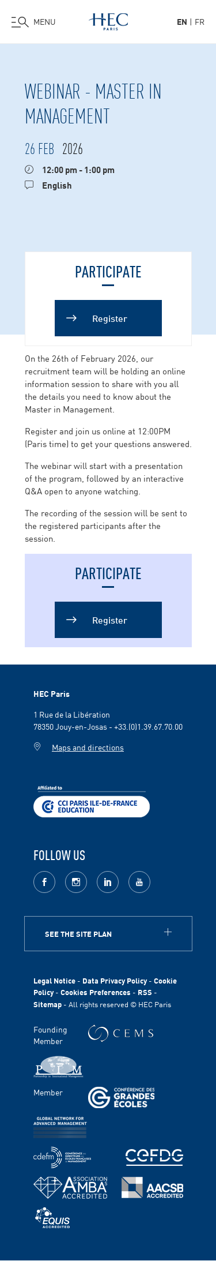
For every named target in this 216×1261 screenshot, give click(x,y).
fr (199, 21)
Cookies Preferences (95, 991)
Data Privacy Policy (114, 980)
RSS (145, 991)
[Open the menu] (34, 22)
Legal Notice (54, 980)
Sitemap (47, 1004)
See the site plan (78, 933)
